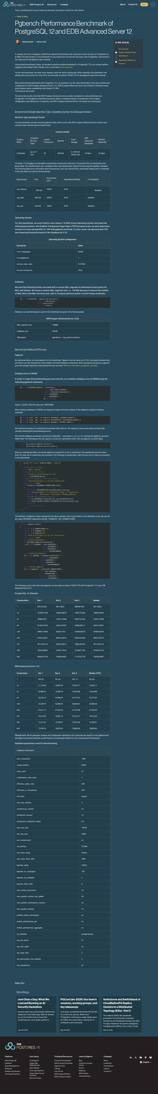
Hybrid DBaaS (34, 1068)
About (106, 1060)
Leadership (108, 1063)
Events (81, 1068)
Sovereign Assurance (12, 1074)
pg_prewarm (76, 436)
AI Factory (8, 1069)
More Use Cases (35, 1078)
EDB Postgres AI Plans (62, 1074)
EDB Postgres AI (37, 4)
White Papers (83, 1073)
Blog (80, 1060)
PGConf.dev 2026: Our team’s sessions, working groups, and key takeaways (79, 1003)
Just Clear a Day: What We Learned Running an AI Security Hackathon (33, 1003)
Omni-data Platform (37, 1071)
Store (144, 4)
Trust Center (58, 1071)
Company (64, 4)
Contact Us (133, 4)
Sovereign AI (34, 1060)
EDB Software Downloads (63, 1063)
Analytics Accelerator (12, 1071)
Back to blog (22, 17)
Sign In (123, 4)
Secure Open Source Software (37, 1074)
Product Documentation (62, 1060)
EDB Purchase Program (62, 1077)
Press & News (108, 1066)
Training (57, 1069)
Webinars (82, 1071)
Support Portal (59, 1066)
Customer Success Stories (85, 1064)
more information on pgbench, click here (82, 366)
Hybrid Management (12, 1066)
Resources (52, 4)
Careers (106, 1069)
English (146, 1062)
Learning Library (84, 1076)
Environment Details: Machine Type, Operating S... (127, 52)
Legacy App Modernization (35, 1064)
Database (8, 1063)
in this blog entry (66, 67)
